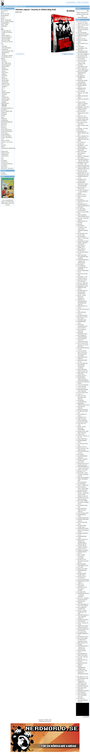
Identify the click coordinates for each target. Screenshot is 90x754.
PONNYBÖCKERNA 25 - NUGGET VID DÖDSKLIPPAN (83, 261)
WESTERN (15, 6)
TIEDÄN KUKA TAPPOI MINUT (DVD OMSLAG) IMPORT (83, 530)
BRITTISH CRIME (6, 40)
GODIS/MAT (4, 114)
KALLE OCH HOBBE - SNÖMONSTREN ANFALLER (83, 73)
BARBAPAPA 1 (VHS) (83, 286)
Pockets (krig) (4, 132)
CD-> (2, 27)
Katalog (6, 6)
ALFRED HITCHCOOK (7, 32)
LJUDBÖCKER (4, 120)
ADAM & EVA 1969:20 (83, 409)
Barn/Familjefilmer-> (6, 35)
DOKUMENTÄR (5, 52)
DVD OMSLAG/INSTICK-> (7, 108)
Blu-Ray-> (3, 17)
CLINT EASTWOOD (6, 47)
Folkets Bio (4, 61)
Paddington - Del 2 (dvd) (83, 106)
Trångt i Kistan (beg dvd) (83, 165)
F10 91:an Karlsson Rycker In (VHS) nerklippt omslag (82, 62)
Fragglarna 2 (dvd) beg (83, 550)
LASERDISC (4, 118)
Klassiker (4, 71)
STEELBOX (4, 94)
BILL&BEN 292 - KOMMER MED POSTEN (81, 77)
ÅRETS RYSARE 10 (82, 120)
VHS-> (2, 159)
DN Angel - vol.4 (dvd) (83, 128)
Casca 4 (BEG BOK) (82, 438)
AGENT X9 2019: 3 (82, 375)
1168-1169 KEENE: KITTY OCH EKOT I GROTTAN (82, 695)
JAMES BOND (5, 69)
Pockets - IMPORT (5, 140)
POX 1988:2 (80, 207)
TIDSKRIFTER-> (5, 154)
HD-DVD (3, 115)
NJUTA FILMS (5, 81)
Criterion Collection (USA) (7, 50)
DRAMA (3, 54)
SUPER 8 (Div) (4, 151)
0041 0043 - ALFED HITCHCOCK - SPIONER (82, 589)
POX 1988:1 (80, 567)
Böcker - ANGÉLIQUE (6, 20)
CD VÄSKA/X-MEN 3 (82, 315)
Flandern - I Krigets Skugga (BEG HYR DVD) (82, 612)
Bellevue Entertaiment (7, 37)
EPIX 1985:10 (81, 462)
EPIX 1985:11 (81, 454)
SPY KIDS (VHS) (82, 591)
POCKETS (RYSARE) (6, 136)
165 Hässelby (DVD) (82, 55)
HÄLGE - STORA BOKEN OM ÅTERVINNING (82, 428)
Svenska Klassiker (6, 98)
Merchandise (4, 123)
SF (2, 89)
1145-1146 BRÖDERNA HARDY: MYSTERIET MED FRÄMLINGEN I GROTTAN (7, 202)
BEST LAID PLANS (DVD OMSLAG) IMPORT (82, 153)
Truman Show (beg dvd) (83, 579)
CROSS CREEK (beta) (83, 119)
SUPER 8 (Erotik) (5, 152)
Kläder (2, 117)
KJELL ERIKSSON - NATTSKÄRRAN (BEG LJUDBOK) (83, 257)
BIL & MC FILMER (6, 38)
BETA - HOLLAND (5, 13)
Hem (2, 6)
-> (2, 29)
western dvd (22, 6)
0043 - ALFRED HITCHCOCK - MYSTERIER (81, 556)
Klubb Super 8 (5, 72)
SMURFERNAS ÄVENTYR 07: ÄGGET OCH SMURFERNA (83, 184)
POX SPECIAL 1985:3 (83, 422)
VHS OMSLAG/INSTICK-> (7, 163)
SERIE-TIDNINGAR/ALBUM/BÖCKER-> (8, 148)
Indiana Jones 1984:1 (83, 568)
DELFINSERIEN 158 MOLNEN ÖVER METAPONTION (82, 292)
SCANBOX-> (5, 86)
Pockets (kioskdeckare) (6, 129)
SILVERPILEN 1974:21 (83, 636)
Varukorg (78, 19)
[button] (71, 2)
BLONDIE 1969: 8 (82, 83)
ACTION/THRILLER (6, 30)
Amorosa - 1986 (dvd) (83, 283)
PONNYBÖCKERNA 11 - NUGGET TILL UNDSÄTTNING (83, 647)
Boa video (49, 719)
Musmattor (3, 126)
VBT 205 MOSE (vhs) (83, 284)
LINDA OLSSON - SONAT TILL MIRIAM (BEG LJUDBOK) (82, 104)
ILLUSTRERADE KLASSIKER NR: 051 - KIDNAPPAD (83, 267)
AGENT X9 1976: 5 (82, 446)
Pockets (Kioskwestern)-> (7, 131)
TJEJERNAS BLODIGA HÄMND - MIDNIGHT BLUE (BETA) (83, 243)
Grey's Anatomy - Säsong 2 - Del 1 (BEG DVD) (83, 93)
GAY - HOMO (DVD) (6, 63)
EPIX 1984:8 (81, 130)
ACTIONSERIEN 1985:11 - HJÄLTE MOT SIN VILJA (83, 238)
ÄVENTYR (4, 106)
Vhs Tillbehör (4, 165)
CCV (3, 44)
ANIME (3, 34)
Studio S (4, 95)
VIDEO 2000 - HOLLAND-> (7, 168)
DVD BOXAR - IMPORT (7, 55)
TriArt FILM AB (5, 100)
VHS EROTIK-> (4, 162)
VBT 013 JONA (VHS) (83, 392)
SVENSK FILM (5, 97)
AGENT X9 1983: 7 (82, 194)
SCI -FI (3, 88)
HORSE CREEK (5, 66)
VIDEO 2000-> (4, 166)
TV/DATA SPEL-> (5, 156)
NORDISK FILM (5, 83)
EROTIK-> (4, 60)
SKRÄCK (4, 91)
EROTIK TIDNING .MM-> (7, 111)
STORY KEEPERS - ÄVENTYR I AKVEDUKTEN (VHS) (83, 340)
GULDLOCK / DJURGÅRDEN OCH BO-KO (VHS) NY (82, 326)
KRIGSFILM (4, 75)
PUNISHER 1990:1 (82, 320)
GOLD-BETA (81, 264)
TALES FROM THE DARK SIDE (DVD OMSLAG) (82, 510)
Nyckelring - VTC (82, 471)
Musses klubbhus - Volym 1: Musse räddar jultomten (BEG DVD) (83, 488)
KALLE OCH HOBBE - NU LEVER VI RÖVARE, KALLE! (83, 502)
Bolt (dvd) (80, 224)
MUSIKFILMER (5, 80)
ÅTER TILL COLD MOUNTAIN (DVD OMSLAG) (82, 397)
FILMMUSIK (4, 112)
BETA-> (3, 12)
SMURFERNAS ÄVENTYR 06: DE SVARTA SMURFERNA (83, 379)
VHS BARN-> (4, 160)
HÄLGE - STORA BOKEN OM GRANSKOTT (82, 297)
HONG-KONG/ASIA (6, 64)
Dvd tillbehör (4, 109)
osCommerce (48, 721)
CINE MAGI (4, 46)
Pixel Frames (4, 128)
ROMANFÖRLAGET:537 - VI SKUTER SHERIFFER (83, 595)
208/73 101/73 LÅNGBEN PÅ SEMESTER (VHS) (82, 681)
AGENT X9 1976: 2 (82, 548)
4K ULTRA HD (4, 10)
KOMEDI (4, 74)
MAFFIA (3, 77)
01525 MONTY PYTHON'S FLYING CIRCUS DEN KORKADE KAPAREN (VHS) (83, 228)
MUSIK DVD (4, 78)
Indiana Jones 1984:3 (83, 469)
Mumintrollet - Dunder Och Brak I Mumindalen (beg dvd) (83, 474)
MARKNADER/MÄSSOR (6, 122)
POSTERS (3, 145)
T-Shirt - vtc (80, 394)
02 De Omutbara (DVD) (83, 513)
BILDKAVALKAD (5, 15)
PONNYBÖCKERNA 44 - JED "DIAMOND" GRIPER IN (83, 616)
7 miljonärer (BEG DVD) (83, 517)
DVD (11, 6)
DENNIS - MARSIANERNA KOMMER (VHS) (82, 668)
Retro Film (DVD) (5, 84)
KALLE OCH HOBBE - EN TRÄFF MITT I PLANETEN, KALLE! (83, 640)
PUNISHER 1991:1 (82, 417)
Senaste (3, 176)
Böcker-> (3, 18)
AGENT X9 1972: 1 (82, 38)
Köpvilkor (3, 172)
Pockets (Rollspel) (5, 134)
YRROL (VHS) (81, 434)
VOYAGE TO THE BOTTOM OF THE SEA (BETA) (83, 561)
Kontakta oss (4, 174)
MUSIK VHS (4, 125)
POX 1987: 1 (81, 199)
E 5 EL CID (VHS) (82, 388)
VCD (2, 157)
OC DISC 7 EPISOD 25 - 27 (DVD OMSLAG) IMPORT (83, 192)
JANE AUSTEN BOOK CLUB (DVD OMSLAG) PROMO (83, 29)
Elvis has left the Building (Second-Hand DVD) (83, 113)
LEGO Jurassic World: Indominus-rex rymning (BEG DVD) (83, 345)
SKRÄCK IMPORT (6, 92)
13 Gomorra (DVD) (82, 632)
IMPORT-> (4, 68)
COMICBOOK (5, 49)
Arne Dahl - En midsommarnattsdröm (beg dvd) (83, 700)
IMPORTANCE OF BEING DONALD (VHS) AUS (83, 133)
